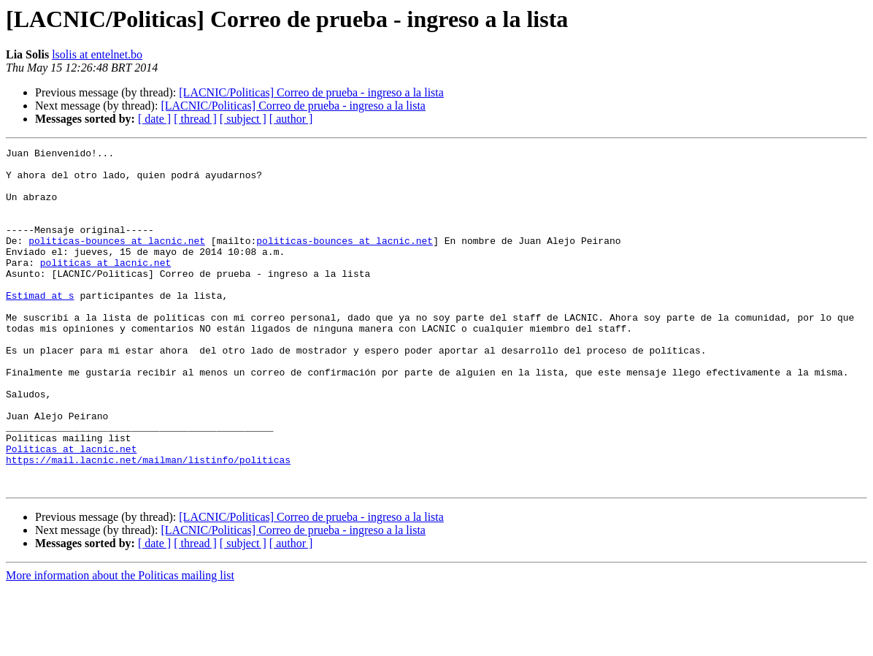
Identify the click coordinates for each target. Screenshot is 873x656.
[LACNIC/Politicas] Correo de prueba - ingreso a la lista (311, 92)
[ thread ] (195, 118)
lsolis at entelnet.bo (97, 54)
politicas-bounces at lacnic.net (116, 260)
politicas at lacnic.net (105, 286)
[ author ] (291, 118)
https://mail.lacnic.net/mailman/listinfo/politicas (148, 523)
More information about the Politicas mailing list (120, 643)
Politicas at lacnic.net (71, 509)
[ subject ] (243, 118)
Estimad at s (40, 325)
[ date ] (154, 118)
